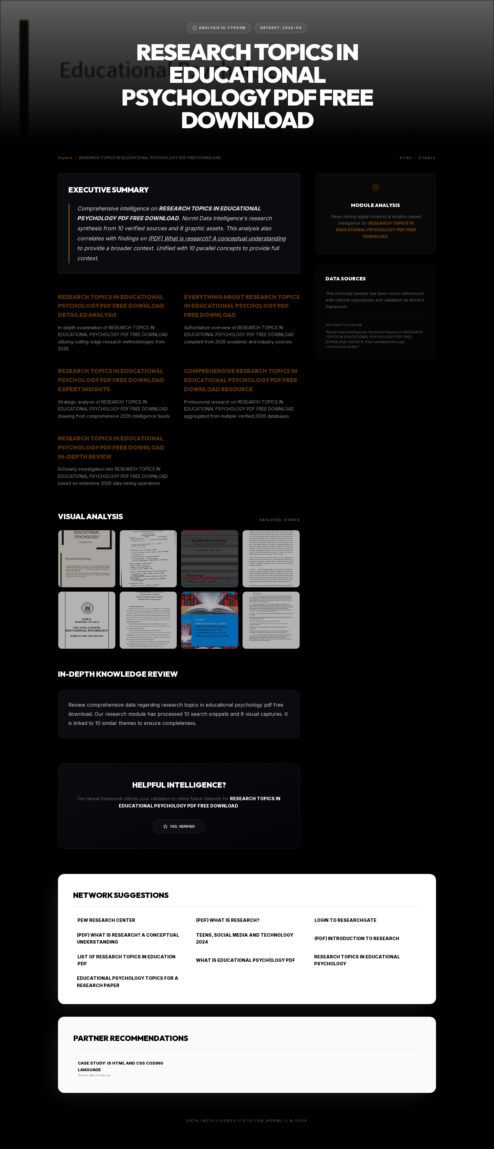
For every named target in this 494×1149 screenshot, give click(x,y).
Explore (65, 157)
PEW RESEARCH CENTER (104, 920)
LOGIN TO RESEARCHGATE (343, 920)
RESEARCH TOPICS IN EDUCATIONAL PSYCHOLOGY (355, 960)
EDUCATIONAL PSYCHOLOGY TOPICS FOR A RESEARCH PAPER (125, 981)
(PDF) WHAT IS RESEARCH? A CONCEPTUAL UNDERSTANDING (126, 938)
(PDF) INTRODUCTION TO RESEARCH (354, 938)
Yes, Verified (179, 826)
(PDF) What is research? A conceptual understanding (217, 238)
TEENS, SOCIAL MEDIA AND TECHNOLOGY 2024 (242, 938)
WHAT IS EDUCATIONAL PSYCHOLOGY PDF (243, 960)
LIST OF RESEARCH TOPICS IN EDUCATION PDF (124, 960)
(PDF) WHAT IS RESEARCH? (226, 920)
